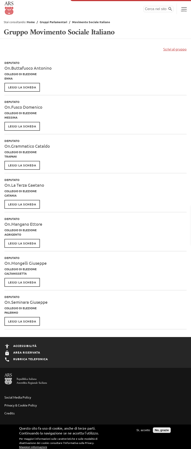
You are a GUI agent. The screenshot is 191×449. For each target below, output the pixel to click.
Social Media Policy (17, 397)
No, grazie (162, 432)
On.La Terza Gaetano (24, 185)
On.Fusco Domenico (23, 107)
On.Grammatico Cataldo (27, 146)
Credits (9, 413)
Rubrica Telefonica (26, 359)
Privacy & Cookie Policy (20, 405)
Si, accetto (143, 432)
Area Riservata (22, 352)
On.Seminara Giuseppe (26, 302)
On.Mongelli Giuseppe (25, 263)
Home (31, 22)
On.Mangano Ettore (23, 224)
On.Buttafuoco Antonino (28, 68)
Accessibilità (20, 346)
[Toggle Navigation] (184, 8)
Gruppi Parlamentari (53, 22)
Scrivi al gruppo (175, 49)
